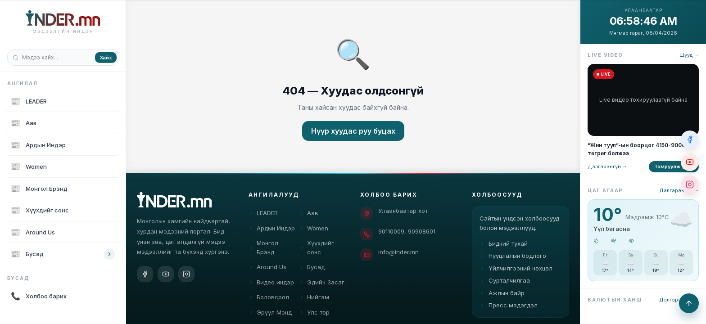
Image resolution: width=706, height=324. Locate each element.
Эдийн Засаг (321, 283)
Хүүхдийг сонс (316, 248)
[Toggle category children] (109, 254)
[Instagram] (186, 274)
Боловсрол (269, 298)
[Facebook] (145, 274)
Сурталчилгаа (505, 285)
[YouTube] (166, 274)
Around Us (267, 267)
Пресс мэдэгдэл (509, 310)
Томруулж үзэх (673, 166)
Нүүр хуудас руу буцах (353, 130)
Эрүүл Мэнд (270, 313)
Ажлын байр (502, 298)
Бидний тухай (504, 248)
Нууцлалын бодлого (513, 261)
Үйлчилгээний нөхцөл (516, 273)
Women (313, 229)
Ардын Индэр (272, 229)
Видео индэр (271, 283)
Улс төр (314, 313)
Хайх (106, 57)
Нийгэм (314, 298)
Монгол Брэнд (263, 248)
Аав (308, 213)
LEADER (263, 213)
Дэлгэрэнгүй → (607, 166)
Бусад (312, 267)
